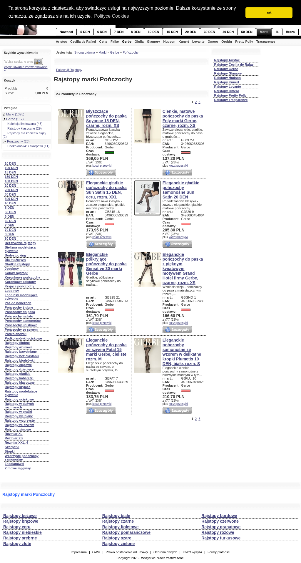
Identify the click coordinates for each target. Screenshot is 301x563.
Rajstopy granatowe (220, 526)
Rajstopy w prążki (18, 411)
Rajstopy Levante (227, 86)
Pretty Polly (244, 41)
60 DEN (10, 221)
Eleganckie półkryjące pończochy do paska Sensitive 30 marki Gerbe (106, 264)
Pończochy (130, 52)
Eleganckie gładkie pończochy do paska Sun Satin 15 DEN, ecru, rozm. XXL (106, 190)
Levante (198, 41)
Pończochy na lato (19, 316)
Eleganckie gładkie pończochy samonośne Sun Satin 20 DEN (181, 190)
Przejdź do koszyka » (33, 98)
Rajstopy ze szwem (19, 425)
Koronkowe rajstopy (20, 282)
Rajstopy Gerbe (226, 69)
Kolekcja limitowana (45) (23, 123)
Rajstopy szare (116, 538)
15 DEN (172, 32)
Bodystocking (15, 255)
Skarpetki (12, 447)
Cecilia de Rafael (83, 41)
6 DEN (102, 32)
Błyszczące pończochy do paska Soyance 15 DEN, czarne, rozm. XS (106, 118)
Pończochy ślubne (19, 307)
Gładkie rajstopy (17, 264)
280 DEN (11, 190)
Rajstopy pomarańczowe (126, 532)
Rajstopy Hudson (227, 78)
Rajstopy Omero (226, 91)
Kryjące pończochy (19, 286)
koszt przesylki (101, 165)
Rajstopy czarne (118, 521)
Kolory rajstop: (16, 273)
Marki (264, 32)
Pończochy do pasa (20, 312)
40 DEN (228, 32)
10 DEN (153, 32)
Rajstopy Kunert (226, 82)
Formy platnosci (219, 552)
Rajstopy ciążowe (18, 365)
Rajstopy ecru (17, 526)
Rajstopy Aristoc (227, 60)
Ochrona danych (165, 552)
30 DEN (209, 32)
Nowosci (66, 32)
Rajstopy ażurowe (18, 347)
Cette (103, 41)
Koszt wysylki (192, 552)
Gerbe (126, 41)
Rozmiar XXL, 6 (16, 442)
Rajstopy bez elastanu (22, 356)
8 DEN (135, 32)
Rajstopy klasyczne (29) (23, 128)
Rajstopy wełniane (19, 416)
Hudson (169, 41)
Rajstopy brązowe (20, 521)
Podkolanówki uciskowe (23, 338)
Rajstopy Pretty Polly (230, 95)
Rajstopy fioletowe (120, 526)
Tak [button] (269, 12)
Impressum (78, 552)
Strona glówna (84, 52)
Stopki (10, 451)
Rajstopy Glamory (228, 73)
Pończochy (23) (16, 141)
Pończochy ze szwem (21, 329)
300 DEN (11, 199)
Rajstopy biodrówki (19, 360)
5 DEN (85, 32)
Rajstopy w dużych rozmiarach (19, 405)
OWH (96, 552)
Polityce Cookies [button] (111, 16)
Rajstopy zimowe (18, 429)
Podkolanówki (15, 334)
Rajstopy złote (17, 543)
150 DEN (11, 176)
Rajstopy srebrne (20, 538)
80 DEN (10, 238)
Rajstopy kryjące (17, 387)
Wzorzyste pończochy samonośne (22, 457)
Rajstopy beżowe (20, 515)
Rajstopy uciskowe (19, 399)
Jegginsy (12, 268)
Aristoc (61, 41)
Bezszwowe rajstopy (20, 243)
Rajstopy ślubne (17, 343)
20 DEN (191, 32)
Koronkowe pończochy (22, 277)
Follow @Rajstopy (69, 70)
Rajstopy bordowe (219, 515)
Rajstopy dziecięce (19, 369)
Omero (213, 41)
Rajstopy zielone (118, 543)
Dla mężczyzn (15, 259)
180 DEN (11, 181)
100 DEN (11, 168)
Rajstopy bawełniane (21, 351)
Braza (290, 32)
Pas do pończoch (18, 303)
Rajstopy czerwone (220, 521)
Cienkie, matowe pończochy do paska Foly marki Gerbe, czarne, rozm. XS (183, 118)
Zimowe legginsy (18, 468)
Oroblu (226, 41)
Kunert (183, 41)
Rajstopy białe (116, 515)
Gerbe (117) (14, 119)
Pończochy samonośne (23, 320)
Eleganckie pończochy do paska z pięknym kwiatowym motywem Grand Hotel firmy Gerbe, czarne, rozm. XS (183, 268)
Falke (115, 41)
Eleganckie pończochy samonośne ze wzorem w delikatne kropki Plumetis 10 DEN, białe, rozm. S (182, 352)
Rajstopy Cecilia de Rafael (234, 64)
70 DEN (10, 229)
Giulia (139, 41)
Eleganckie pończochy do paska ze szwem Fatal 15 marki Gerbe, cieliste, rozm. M (107, 349)
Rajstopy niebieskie (22, 532)
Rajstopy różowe (217, 532)
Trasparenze (265, 41)
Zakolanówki (14, 464)
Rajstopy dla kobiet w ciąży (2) (24, 134)
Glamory (153, 41)
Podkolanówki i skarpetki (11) (26, 146)
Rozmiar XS (14, 438)
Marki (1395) (14, 114)
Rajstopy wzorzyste (20, 420)
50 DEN (247, 32)
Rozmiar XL (14, 434)
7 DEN (118, 32)
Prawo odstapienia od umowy (127, 552)
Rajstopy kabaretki (19, 378)
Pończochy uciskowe (21, 325)
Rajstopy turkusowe (220, 538)
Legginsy (12, 290)
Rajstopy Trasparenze (231, 100)
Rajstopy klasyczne (20, 382)
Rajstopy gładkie (17, 373)
